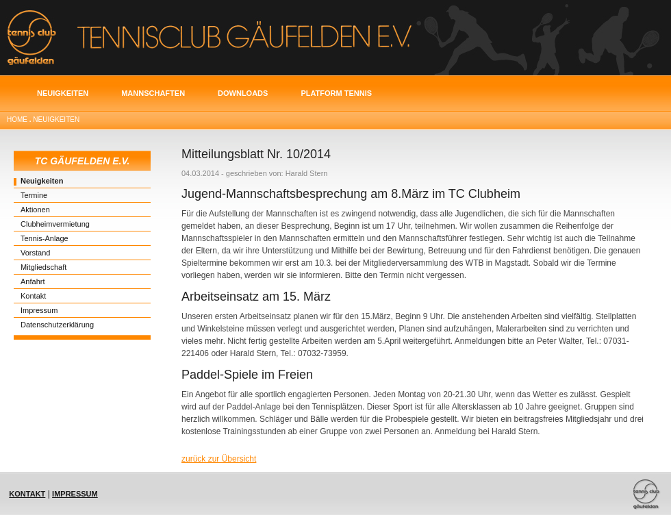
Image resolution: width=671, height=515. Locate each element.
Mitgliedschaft (43, 267)
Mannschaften (153, 93)
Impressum (39, 310)
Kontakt (33, 296)
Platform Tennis (336, 93)
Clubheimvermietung (55, 224)
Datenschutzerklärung (57, 325)
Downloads (243, 93)
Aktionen (35, 209)
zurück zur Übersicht (218, 459)
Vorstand (35, 253)
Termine (34, 195)
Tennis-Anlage (44, 238)
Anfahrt (33, 281)
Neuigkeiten (62, 93)
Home (17, 119)
